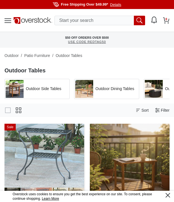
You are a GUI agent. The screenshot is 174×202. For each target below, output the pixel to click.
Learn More (50, 199)
